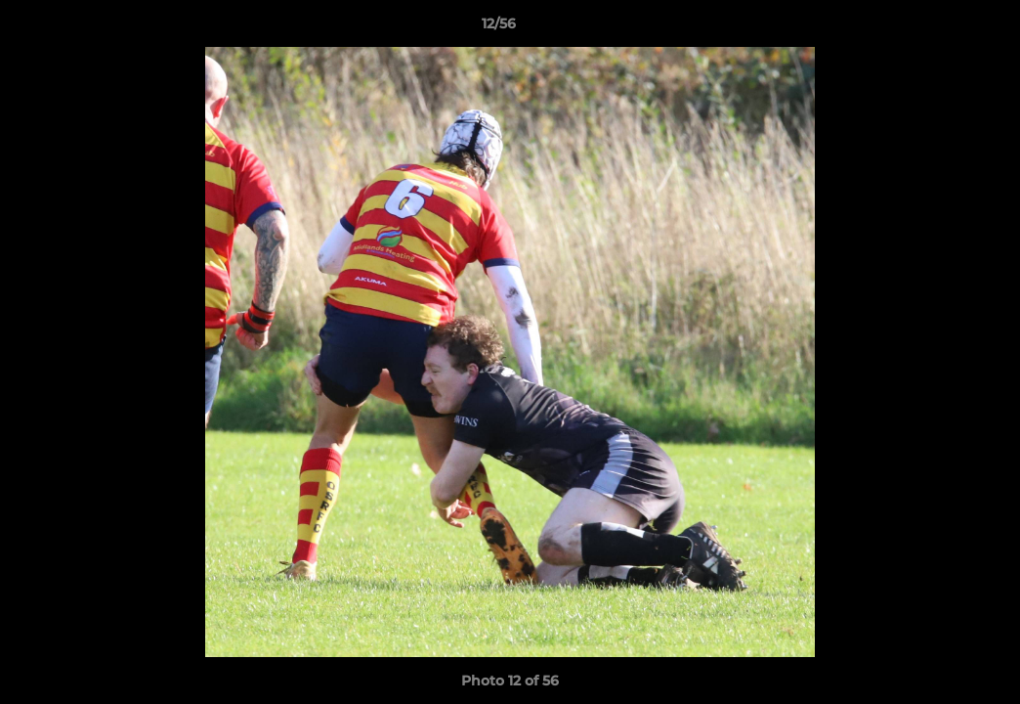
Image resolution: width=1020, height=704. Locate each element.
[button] (938, 28)
